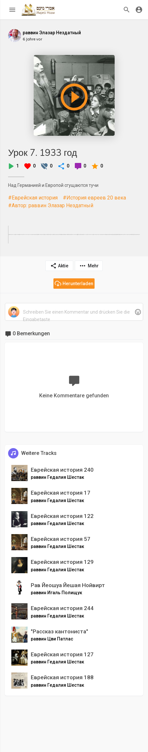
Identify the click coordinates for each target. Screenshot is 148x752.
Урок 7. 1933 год (42, 152)
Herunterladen (74, 283)
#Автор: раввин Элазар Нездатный (50, 205)
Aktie (59, 266)
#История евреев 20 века (94, 198)
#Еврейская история (33, 198)
